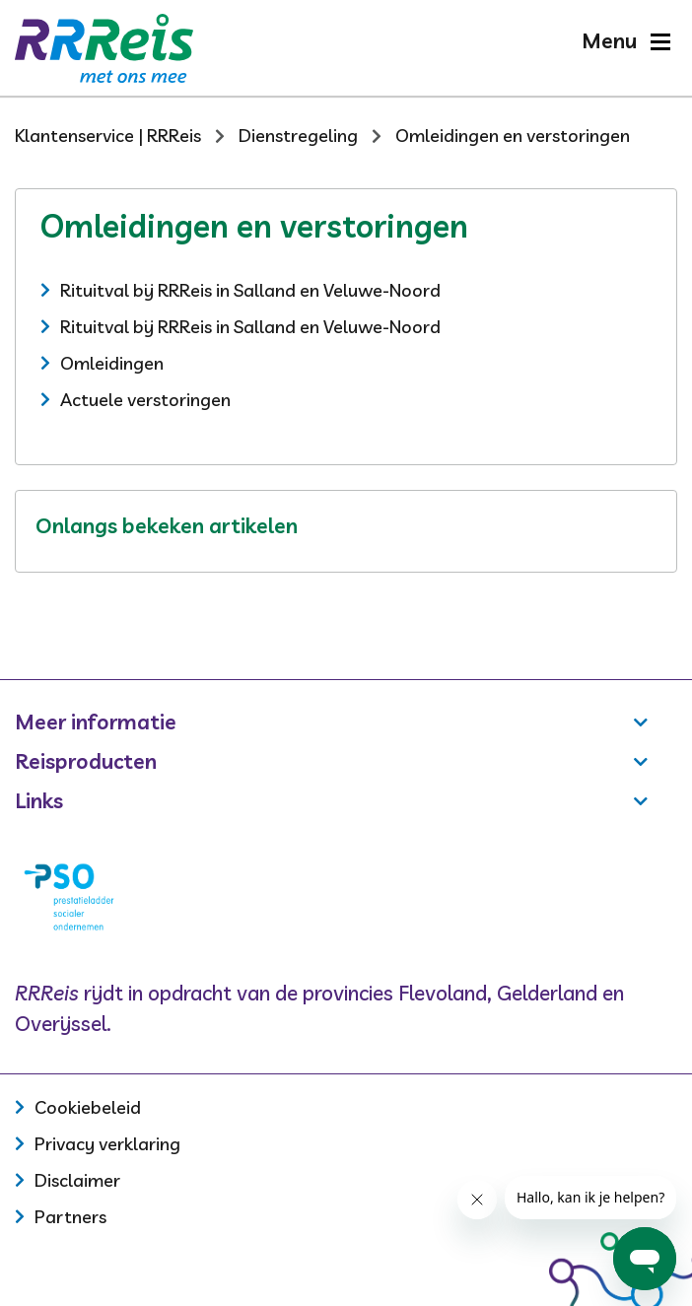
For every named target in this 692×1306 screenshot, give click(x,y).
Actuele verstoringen (145, 399)
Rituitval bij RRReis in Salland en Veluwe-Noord (250, 290)
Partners (70, 1216)
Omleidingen (112, 363)
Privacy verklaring (107, 1144)
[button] (625, 41)
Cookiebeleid (88, 1107)
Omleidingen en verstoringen (512, 135)
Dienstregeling (298, 135)
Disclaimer (77, 1180)
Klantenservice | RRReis (108, 135)
